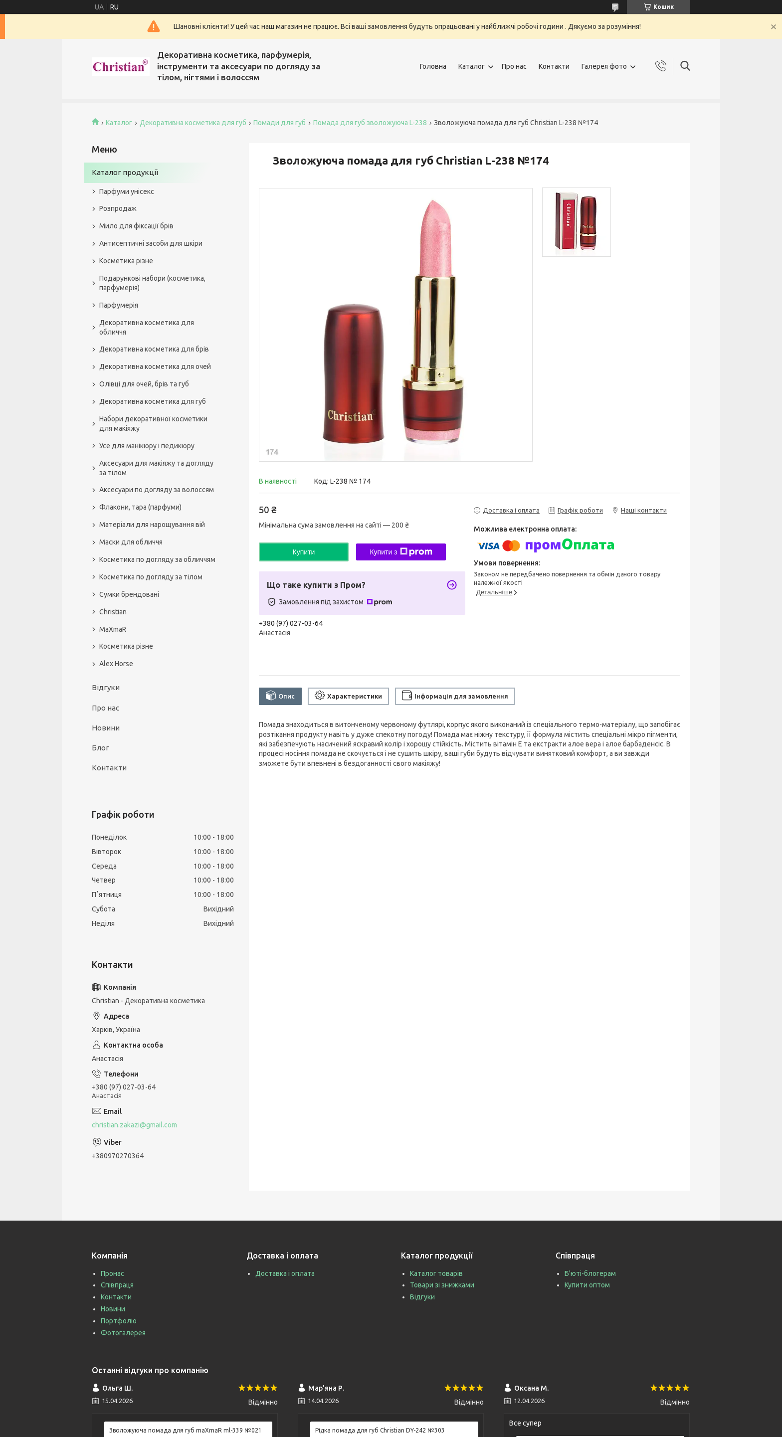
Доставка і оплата (285, 1273)
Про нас (514, 66)
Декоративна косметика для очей (155, 366)
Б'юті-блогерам (590, 1273)
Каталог (471, 66)
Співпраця (117, 1285)
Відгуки (106, 687)
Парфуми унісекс (126, 191)
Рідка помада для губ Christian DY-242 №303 (380, 1430)
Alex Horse (116, 664)
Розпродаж (118, 208)
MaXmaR (112, 629)
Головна (433, 66)
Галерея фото (604, 66)
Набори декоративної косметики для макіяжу (153, 423)
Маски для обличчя (131, 542)
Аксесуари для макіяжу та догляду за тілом (156, 468)
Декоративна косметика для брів (154, 349)
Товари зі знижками (442, 1285)
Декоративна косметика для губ (193, 123)
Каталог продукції (125, 172)
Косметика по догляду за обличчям (157, 559)
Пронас (112, 1273)
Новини (106, 727)
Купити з (401, 551)
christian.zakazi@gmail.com (134, 1125)
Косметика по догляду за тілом (150, 577)
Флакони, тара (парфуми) (140, 507)
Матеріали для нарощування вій (152, 525)
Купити (304, 552)
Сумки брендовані (129, 594)
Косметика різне (126, 261)
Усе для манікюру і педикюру (147, 446)
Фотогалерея (123, 1333)
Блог (100, 747)
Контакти (554, 66)
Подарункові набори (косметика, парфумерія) (152, 283)
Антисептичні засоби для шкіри (150, 243)
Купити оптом (587, 1285)
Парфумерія (118, 305)
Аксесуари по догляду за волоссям (156, 490)
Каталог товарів (436, 1273)
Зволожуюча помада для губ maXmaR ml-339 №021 (185, 1430)
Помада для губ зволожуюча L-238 (370, 123)
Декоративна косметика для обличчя (146, 327)
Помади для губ (279, 123)
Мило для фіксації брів (136, 226)
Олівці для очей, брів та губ (144, 384)
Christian (113, 612)
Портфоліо (119, 1321)
